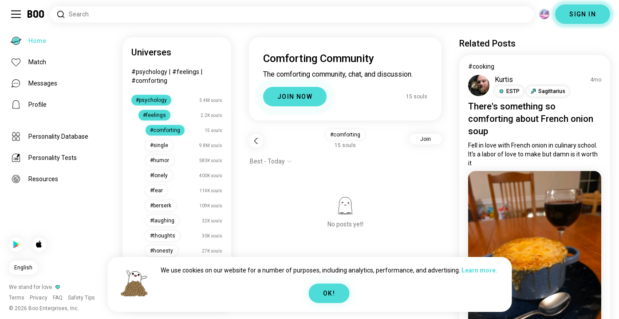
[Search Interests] (292, 14)
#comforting (149, 80)
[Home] (36, 14)
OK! (329, 293)
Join (425, 139)
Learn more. (479, 270)
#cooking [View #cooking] (481, 66)
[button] (509, 91)
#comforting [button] (345, 135)
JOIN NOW (294, 96)
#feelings (185, 71)
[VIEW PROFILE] (478, 85)
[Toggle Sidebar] (16, 14)
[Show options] (271, 161)
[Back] (256, 141)
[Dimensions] (544, 14)
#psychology (149, 71)
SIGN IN (582, 14)
